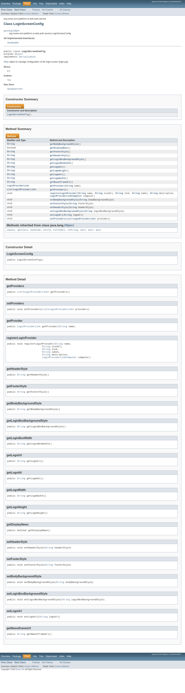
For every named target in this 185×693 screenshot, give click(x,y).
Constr (27, 13)
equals (11, 236)
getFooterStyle (59, 154)
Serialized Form (15, 90)
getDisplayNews (59, 150)
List (9, 193)
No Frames (47, 9)
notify (47, 236)
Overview (5, 3)
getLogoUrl (56, 178)
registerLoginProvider (63, 197)
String (11, 146)
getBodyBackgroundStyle (64, 146)
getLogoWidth (57, 182)
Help (69, 3)
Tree (41, 3)
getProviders (57, 193)
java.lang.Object (11, 30)
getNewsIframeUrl (60, 186)
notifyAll (59, 236)
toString (73, 236)
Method (35, 13)
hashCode (35, 236)
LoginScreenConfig (18, 116)
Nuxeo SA (20, 690)
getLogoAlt (56, 170)
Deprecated (51, 3)
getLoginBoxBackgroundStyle (66, 162)
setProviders (57, 224)
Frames (36, 9)
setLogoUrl (56, 220)
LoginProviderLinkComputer (66, 200)
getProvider (57, 190)
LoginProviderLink (18, 190)
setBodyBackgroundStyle (64, 204)
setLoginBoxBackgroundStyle (66, 216)
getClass (23, 236)
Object (19, 55)
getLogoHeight (58, 174)
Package (16, 3)
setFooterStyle (59, 208)
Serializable (13, 42)
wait (82, 236)
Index (61, 3)
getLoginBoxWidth (60, 166)
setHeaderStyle (59, 212)
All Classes (65, 9)
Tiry (9, 82)
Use (35, 3)
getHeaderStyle (59, 158)
